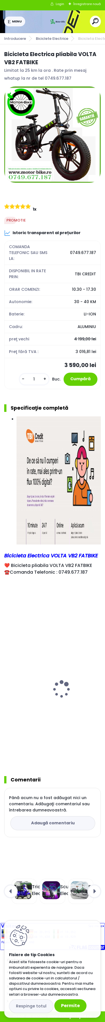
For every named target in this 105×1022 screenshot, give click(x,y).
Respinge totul (31, 1006)
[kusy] (34, 379)
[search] (95, 21)
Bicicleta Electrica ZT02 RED (37, 704)
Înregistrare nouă (87, 4)
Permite (70, 1005)
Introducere (15, 38)
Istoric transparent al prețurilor (42, 233)
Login (60, 4)
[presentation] (8, 682)
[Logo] (57, 21)
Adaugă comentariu (53, 823)
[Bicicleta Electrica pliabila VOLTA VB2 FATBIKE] (52, 134)
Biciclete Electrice (52, 38)
